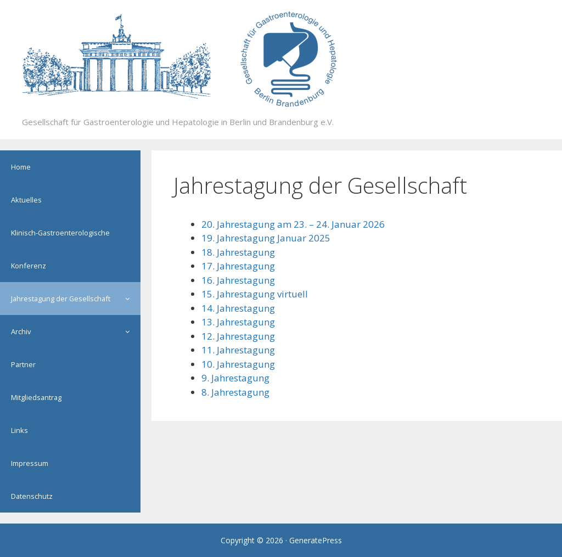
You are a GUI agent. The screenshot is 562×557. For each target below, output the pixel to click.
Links (19, 430)
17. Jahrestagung (238, 266)
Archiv (75, 331)
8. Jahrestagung (235, 392)
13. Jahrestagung (238, 322)
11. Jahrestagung (238, 350)
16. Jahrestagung (238, 280)
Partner (23, 364)
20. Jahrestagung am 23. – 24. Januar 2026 (293, 224)
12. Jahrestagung (238, 336)
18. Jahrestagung (238, 252)
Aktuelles (26, 200)
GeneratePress (315, 540)
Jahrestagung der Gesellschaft (75, 298)
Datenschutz (32, 496)
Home (21, 167)
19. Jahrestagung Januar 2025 (265, 238)
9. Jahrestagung (235, 378)
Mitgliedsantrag (36, 397)
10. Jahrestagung (238, 364)
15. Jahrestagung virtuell (254, 294)
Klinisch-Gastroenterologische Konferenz (60, 249)
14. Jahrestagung (238, 308)
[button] (130, 298)
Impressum (29, 463)
